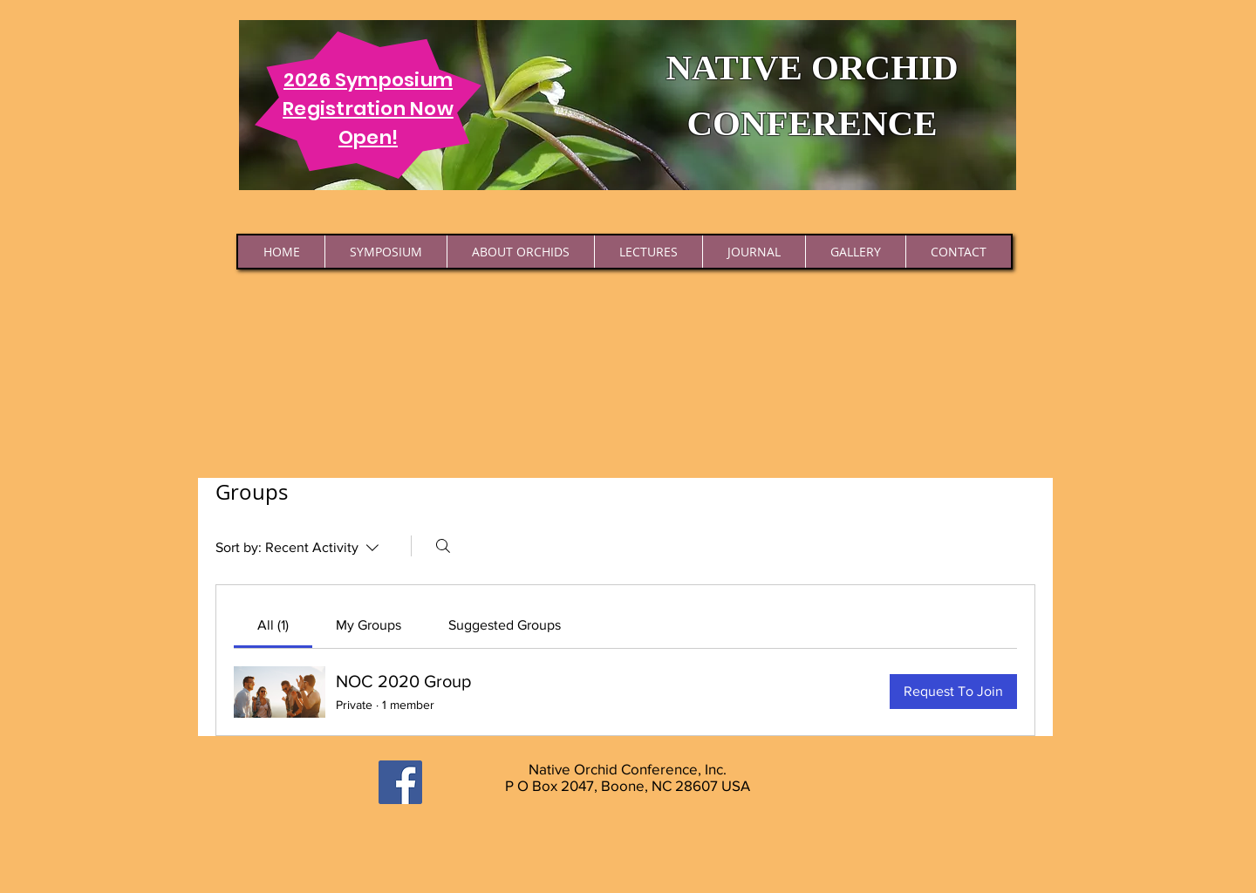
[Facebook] (400, 782)
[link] (273, 624)
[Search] (443, 545)
